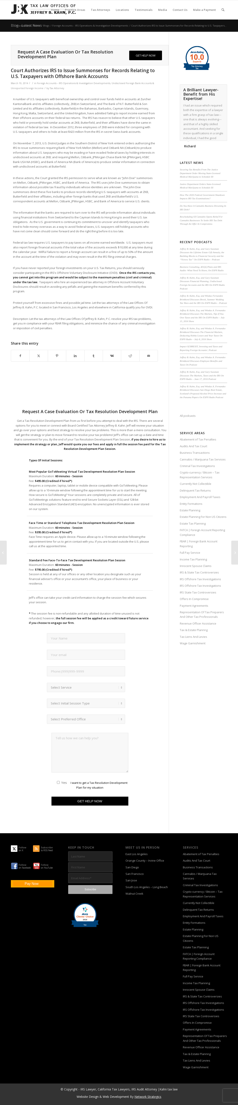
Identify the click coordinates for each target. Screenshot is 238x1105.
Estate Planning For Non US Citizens (203, 517)
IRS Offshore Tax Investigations (200, 579)
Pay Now (31, 884)
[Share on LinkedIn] (75, 355)
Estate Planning (190, 510)
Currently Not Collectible (195, 484)
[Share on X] (39, 355)
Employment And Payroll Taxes (200, 497)
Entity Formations (191, 504)
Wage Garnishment (192, 643)
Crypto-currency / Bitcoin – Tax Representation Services (200, 474)
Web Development (116, 1097)
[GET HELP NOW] (145, 55)
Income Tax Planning (193, 559)
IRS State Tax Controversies (198, 592)
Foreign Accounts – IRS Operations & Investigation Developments (73, 83)
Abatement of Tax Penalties (198, 439)
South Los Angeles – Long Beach (147, 887)
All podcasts (188, 416)
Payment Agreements (194, 606)
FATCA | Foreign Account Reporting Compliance (202, 532)
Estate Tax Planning (193, 523)
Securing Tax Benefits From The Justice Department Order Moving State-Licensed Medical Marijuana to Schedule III (200, 173)
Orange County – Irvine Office (145, 860)
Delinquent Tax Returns (195, 490)
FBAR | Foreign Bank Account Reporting (198, 543)
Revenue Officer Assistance (198, 623)
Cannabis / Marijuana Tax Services (203, 459)
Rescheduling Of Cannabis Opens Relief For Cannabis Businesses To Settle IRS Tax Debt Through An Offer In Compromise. (201, 220)
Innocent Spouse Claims (196, 566)
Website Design (88, 1097)
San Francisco (135, 874)
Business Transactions (195, 453)
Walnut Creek (134, 894)
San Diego (132, 867)
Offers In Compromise (194, 599)
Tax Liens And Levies (193, 637)
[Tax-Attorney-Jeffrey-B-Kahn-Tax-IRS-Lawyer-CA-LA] (43, 9)
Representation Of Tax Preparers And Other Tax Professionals (202, 614)
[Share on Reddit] (130, 355)
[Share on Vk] (112, 355)
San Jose (131, 880)
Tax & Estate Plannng (194, 630)
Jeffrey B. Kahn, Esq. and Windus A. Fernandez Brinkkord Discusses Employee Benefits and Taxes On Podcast (202, 361)
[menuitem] (55, 9)
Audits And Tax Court (193, 446)
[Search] (223, 9)
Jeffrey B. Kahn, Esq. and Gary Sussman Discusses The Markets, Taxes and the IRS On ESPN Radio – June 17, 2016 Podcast (202, 375)
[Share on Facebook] (20, 355)
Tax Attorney (57, 88)
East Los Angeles (137, 854)
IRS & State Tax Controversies (199, 572)
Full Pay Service (190, 553)
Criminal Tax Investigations (197, 466)
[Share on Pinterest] (57, 355)
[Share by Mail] (149, 355)
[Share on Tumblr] (94, 355)
